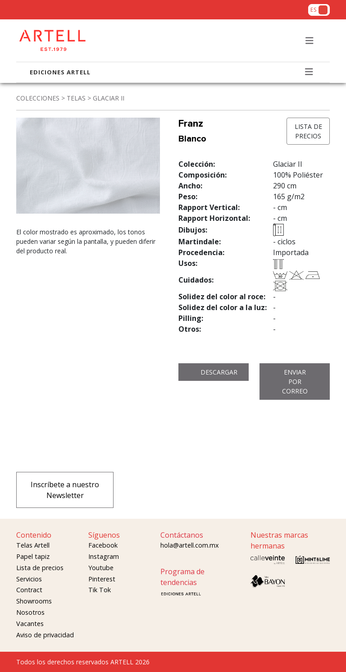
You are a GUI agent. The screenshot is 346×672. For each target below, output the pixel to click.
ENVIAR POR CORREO (295, 381)
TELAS (76, 98)
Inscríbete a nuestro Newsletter (65, 490)
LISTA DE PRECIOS (308, 131)
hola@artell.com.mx (189, 545)
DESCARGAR (218, 372)
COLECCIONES (37, 98)
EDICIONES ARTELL (60, 72)
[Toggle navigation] (309, 41)
